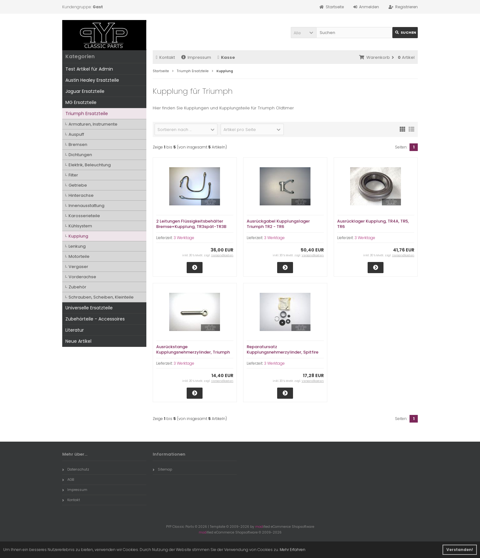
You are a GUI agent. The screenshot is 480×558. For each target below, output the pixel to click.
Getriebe (78, 185)
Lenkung (77, 246)
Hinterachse (81, 195)
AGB (68, 479)
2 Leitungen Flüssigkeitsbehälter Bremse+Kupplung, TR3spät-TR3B (191, 224)
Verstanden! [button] (459, 549)
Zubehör (77, 287)
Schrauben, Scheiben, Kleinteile (101, 297)
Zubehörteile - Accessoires (95, 319)
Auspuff (76, 134)
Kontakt (165, 57)
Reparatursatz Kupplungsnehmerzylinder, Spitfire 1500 (282, 352)
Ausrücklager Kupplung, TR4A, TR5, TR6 (373, 224)
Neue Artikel (78, 341)
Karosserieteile (84, 216)
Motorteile (79, 256)
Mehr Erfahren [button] (292, 549)
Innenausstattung (86, 206)
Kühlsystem (80, 226)
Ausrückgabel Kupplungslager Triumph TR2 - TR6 (278, 224)
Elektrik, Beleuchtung (90, 165)
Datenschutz (75, 469)
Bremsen (78, 144)
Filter (73, 175)
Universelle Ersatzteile (89, 308)
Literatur (74, 330)
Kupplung (78, 236)
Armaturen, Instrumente (93, 124)
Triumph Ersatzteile (86, 113)
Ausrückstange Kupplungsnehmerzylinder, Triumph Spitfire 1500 (193, 352)
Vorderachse (82, 277)
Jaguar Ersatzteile (84, 91)
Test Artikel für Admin (89, 69)
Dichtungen (80, 155)
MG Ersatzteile (81, 102)
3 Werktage (184, 237)
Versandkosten (222, 255)
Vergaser (78, 267)
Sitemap (162, 469)
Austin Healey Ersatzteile (92, 80)
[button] (303, 32)
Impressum (196, 57)
